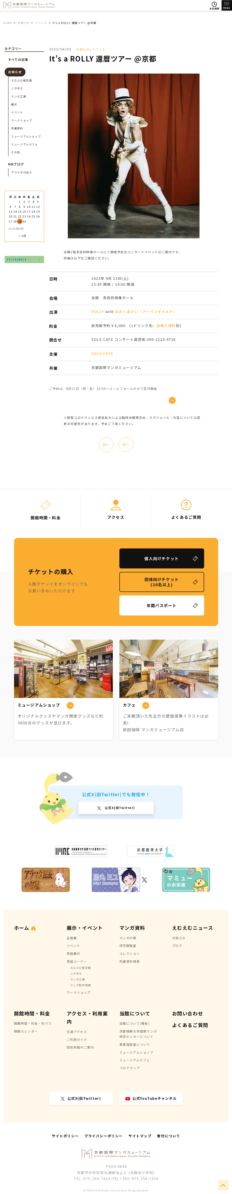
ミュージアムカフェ (24, 144)
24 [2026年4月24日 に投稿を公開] (29, 216)
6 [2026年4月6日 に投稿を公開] (11, 206)
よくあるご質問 (190, 1024)
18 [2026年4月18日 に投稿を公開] (33, 211)
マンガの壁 (128, 938)
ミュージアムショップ (26, 136)
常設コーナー (77, 961)
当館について (134, 1013)
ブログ (177, 945)
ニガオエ (17, 88)
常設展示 (73, 953)
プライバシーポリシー (103, 1135)
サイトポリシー (65, 1135)
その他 (15, 152)
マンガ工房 (18, 96)
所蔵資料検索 (129, 961)
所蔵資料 (17, 128)
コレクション (129, 953)
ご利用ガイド (77, 1039)
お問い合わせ (187, 1013)
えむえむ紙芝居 (21, 80)
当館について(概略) (134, 1023)
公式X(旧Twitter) (119, 807)
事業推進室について (134, 1044)
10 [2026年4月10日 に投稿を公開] (29, 206)
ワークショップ (21, 120)
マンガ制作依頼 (80, 985)
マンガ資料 (132, 927)
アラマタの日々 (21, 172)
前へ (106, 444)
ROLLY (97, 311)
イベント (99, 49)
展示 (14, 104)
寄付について (168, 1135)
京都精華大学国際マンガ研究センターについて (138, 1034)
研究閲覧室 (128, 945)
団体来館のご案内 (80, 1047)
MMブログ (16, 164)
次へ (125, 444)
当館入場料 (166, 325)
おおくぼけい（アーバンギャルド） (146, 311)
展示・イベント (85, 927)
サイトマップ (140, 1135)
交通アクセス (77, 1031)
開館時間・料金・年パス (33, 1023)
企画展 (72, 938)
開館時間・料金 (32, 1013)
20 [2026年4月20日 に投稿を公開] (11, 216)
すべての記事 (18, 59)
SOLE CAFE (102, 353)
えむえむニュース (192, 927)
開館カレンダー (26, 1031)
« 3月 (22, 236)
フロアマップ (129, 1068)
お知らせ (83, 49)
